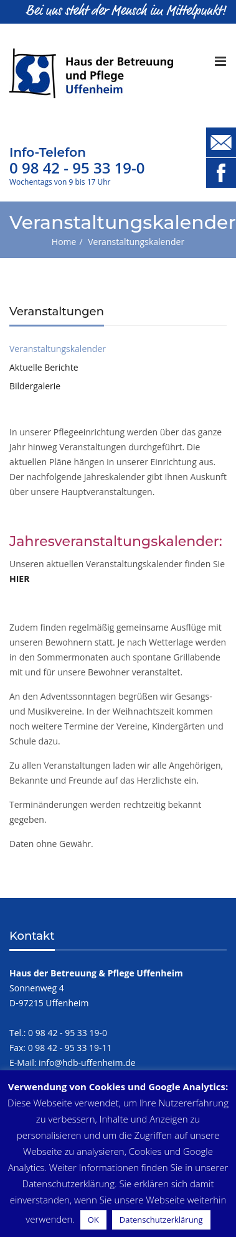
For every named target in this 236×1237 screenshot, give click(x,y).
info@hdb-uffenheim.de (87, 1062)
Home (64, 242)
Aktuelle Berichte (43, 367)
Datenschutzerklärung (161, 1219)
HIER (19, 579)
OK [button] (93, 1219)
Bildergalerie (34, 386)
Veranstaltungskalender (57, 348)
